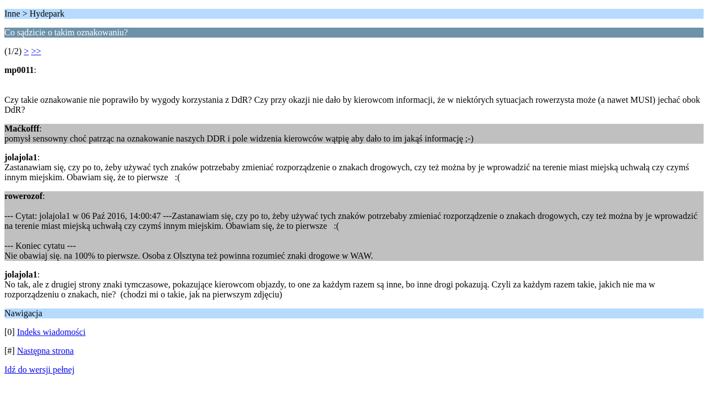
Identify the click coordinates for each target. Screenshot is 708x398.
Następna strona (45, 350)
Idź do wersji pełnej (39, 369)
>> (36, 51)
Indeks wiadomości (51, 332)
